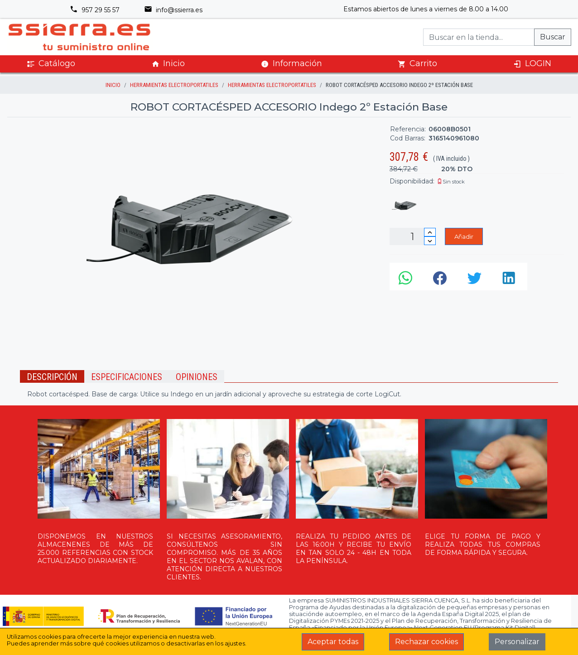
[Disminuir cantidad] (430, 240)
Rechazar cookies (426, 641)
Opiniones (196, 376)
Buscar (552, 37)
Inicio (168, 63)
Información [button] (291, 63)
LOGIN (532, 63)
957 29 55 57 (95, 10)
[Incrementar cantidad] (430, 232)
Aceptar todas (333, 641)
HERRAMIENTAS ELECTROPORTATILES (174, 85)
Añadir (463, 236)
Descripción (52, 376)
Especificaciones (126, 376)
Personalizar (517, 641)
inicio (113, 85)
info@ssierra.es (173, 10)
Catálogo (51, 63)
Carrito (417, 63)
